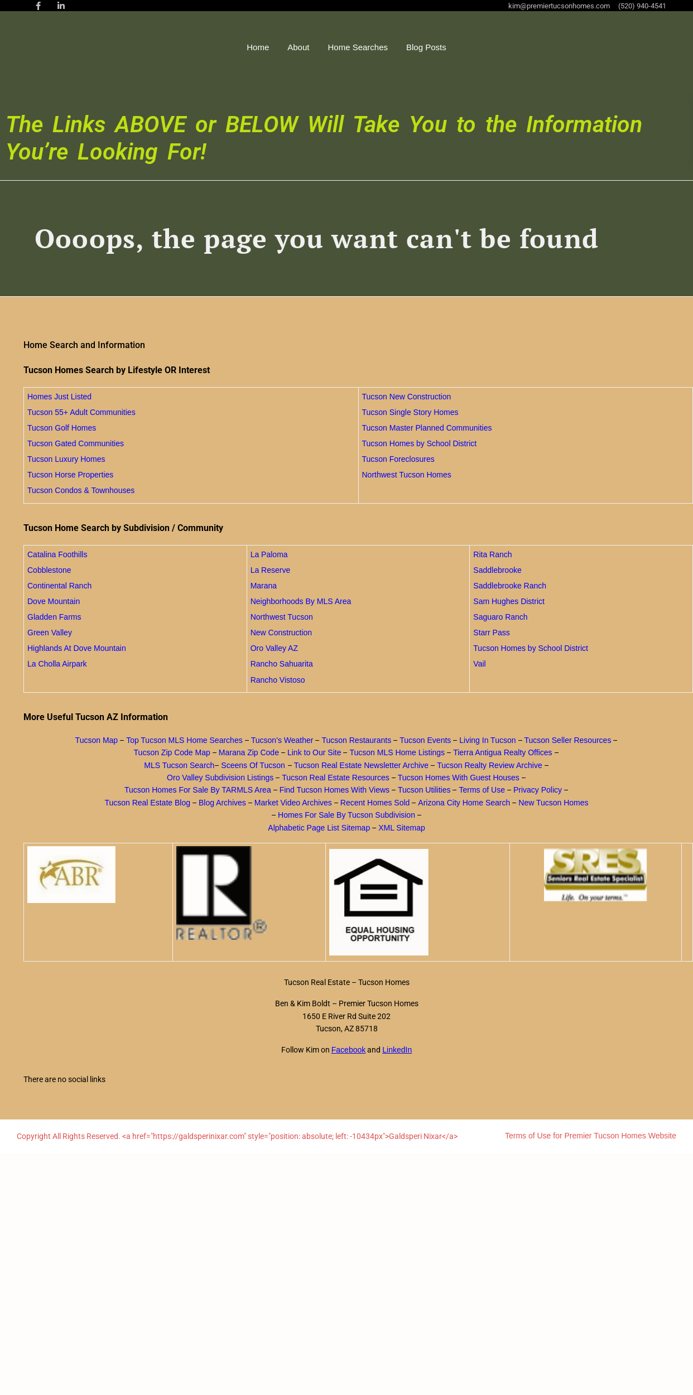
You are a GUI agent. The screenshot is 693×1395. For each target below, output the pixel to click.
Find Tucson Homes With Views (334, 789)
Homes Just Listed (59, 396)
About (336, 47)
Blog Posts (464, 47)
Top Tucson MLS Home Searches (184, 740)
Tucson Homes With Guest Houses (458, 777)
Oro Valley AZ (274, 648)
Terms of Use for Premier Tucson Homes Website (590, 1135)
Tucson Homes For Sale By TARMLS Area (197, 789)
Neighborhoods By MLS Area (301, 601)
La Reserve (271, 570)
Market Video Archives (293, 802)
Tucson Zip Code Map (172, 752)
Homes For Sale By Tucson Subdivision (346, 814)
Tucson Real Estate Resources (335, 777)
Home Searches (395, 47)
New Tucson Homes (553, 802)
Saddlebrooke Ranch (509, 585)
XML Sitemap (401, 827)
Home (296, 47)
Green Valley (49, 632)
